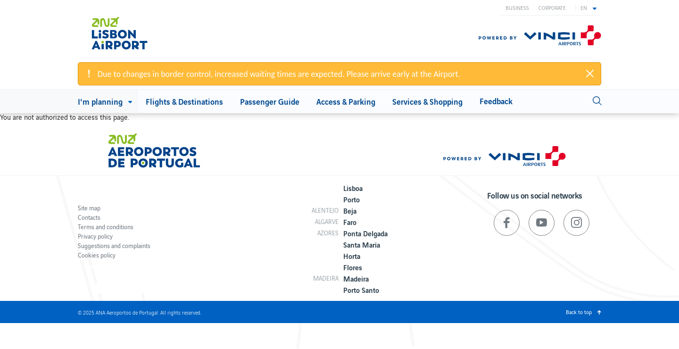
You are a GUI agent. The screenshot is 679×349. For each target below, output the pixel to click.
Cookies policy (97, 254)
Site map (89, 207)
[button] (588, 7)
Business (517, 7)
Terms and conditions (105, 226)
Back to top (579, 312)
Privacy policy (95, 236)
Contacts (89, 217)
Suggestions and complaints (114, 245)
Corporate (552, 7)
